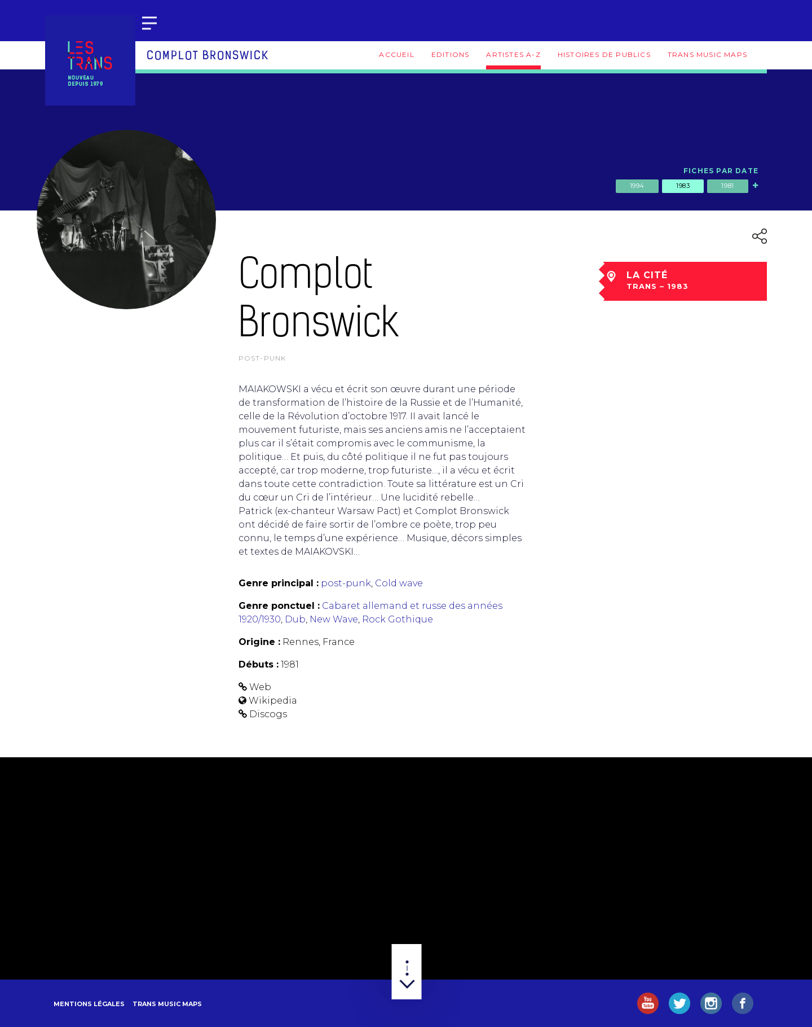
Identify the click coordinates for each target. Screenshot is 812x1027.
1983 (683, 186)
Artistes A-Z (513, 54)
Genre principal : (279, 583)
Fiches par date (720, 170)
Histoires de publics (604, 54)
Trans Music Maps (707, 54)
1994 (637, 186)
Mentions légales (89, 1004)
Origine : (259, 642)
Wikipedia (273, 700)
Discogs (268, 714)
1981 (727, 186)
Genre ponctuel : (279, 605)
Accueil (396, 54)
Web (260, 687)
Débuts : (259, 664)
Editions (450, 54)
